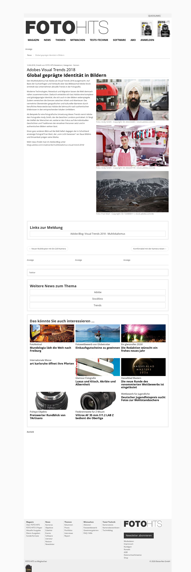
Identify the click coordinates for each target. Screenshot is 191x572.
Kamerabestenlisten (111, 527)
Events (48, 533)
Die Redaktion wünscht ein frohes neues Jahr (139, 349)
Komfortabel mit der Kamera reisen (149, 248)
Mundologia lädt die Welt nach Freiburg (50, 349)
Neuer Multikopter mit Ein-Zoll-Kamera (47, 248)
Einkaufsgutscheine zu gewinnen (98, 347)
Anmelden (147, 40)
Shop (126, 557)
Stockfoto (97, 298)
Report (67, 536)
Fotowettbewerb (90, 527)
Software (119, 40)
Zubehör (48, 530)
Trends (97, 305)
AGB (126, 552)
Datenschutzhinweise (133, 555)
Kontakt (127, 549)
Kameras (49, 525)
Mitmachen (77, 40)
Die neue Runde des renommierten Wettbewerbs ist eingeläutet (142, 384)
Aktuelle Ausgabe (33, 530)
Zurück (30, 431)
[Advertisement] (97, 483)
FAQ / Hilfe (88, 533)
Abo (133, 40)
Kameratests (108, 525)
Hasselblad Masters (131, 377)
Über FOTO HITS (33, 525)
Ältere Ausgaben (33, 533)
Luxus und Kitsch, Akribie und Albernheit (96, 383)
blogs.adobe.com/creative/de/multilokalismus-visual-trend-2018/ (55, 144)
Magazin (33, 40)
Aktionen (87, 525)
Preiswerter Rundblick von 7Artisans (48, 416)
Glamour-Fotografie (86, 377)
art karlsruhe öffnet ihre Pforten (52, 363)
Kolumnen (68, 525)
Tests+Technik (99, 40)
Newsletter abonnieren (139, 535)
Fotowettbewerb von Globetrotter (93, 344)
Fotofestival (36, 344)
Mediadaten (129, 541)
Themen (61, 40)
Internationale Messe (40, 360)
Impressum (128, 544)
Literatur (49, 538)
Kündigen (128, 546)
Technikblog (108, 530)
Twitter (32, 272)
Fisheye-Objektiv (38, 411)
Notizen (76, 65)
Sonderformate (32, 536)
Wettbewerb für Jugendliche (135, 393)
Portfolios (68, 530)
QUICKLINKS (154, 15)
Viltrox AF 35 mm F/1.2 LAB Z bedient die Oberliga (95, 416)
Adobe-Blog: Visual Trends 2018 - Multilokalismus (97, 233)
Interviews (68, 533)
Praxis (67, 527)
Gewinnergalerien (91, 530)
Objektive (49, 527)
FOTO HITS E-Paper (34, 527)
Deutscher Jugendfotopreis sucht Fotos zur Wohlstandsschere (143, 398)
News (47, 40)
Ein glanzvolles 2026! (132, 344)
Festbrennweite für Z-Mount (90, 411)
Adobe (97, 292)
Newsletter (49, 544)
